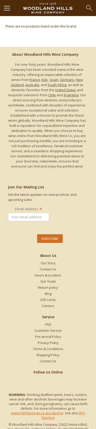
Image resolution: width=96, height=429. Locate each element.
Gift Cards (48, 299)
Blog (48, 293)
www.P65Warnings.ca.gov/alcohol (37, 413)
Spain (53, 79)
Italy (44, 79)
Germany (67, 79)
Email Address (28, 209)
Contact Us (48, 269)
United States (65, 90)
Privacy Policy (48, 342)
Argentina (71, 95)
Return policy (48, 287)
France (34, 79)
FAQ (48, 324)
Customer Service (48, 330)
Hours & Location (48, 275)
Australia (32, 84)
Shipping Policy (48, 355)
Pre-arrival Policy (48, 336)
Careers (48, 305)
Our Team (48, 281)
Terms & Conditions (48, 349)
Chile (52, 95)
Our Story (48, 263)
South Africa (57, 84)
